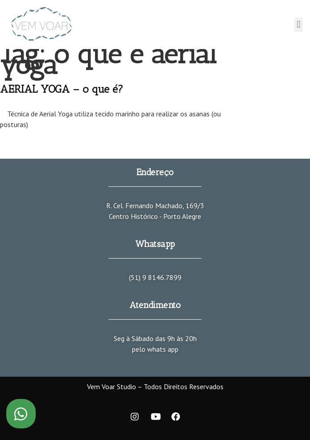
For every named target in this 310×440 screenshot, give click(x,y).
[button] (298, 24)
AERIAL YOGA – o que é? (61, 88)
